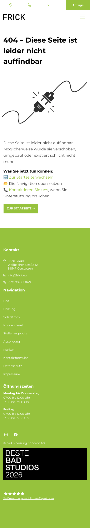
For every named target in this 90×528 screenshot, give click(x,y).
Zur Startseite (19, 208)
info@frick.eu (48, 5)
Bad (6, 301)
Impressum (11, 374)
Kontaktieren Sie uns (28, 190)
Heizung (9, 309)
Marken (8, 350)
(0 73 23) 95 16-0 (29, 5)
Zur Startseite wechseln (31, 177)
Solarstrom (11, 317)
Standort (10, 5)
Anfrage (78, 5)
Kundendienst (13, 325)
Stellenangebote (15, 333)
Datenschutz (12, 366)
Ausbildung (11, 341)
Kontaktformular (15, 358)
